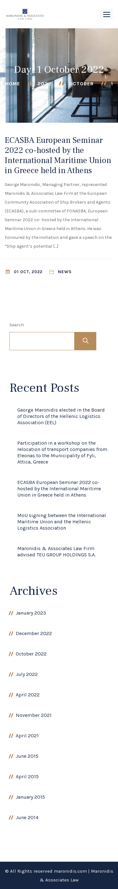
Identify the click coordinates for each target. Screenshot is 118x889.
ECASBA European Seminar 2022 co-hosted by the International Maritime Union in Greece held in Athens (58, 155)
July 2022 (27, 674)
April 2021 (27, 736)
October (81, 84)
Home (12, 84)
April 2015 (27, 776)
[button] (106, 14)
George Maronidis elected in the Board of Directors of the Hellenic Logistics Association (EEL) (61, 416)
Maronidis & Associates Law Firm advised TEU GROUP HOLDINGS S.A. (56, 551)
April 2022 (28, 695)
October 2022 (31, 654)
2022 (44, 84)
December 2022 (34, 633)
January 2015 (30, 797)
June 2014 (27, 817)
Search (16, 325)
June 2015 (27, 756)
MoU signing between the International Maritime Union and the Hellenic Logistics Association (61, 521)
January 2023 (31, 613)
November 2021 (34, 715)
